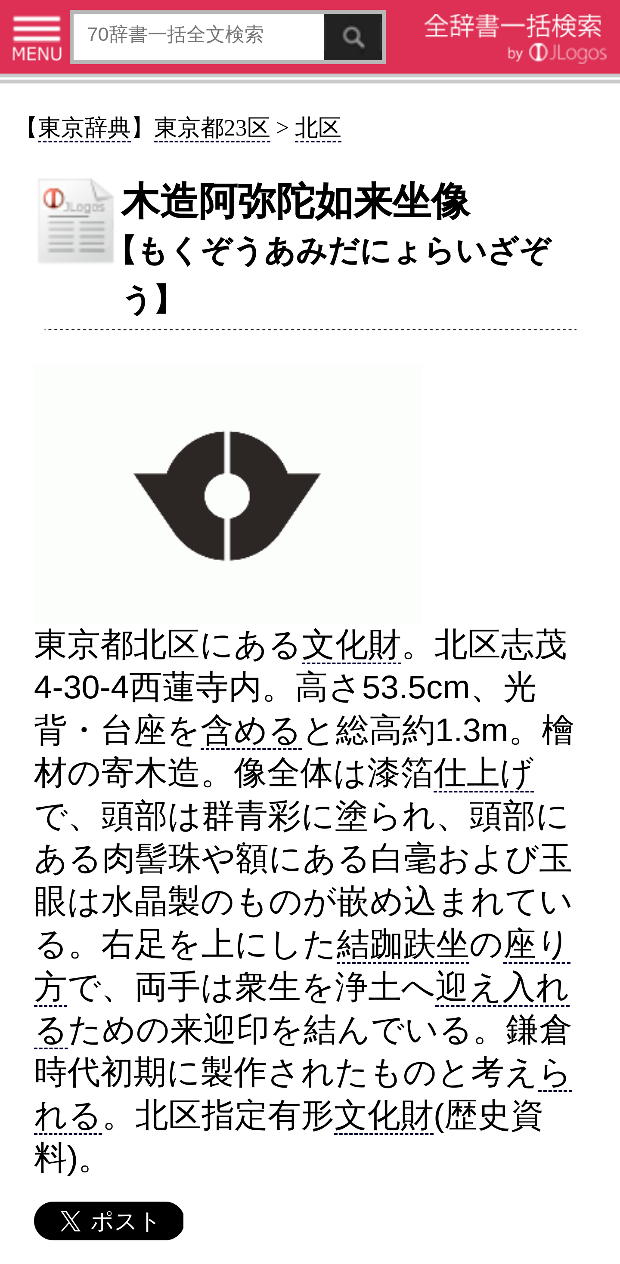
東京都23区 (212, 128)
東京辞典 (84, 128)
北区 (318, 128)
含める (251, 730)
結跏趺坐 (403, 943)
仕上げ (484, 772)
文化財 (351, 644)
